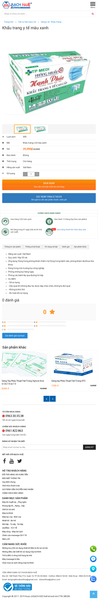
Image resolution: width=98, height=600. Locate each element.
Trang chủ (8, 22)
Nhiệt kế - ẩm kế (9, 520)
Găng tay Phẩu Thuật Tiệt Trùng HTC (68, 381)
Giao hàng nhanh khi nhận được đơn (70, 230)
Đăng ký (89, 447)
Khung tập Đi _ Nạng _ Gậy (13, 506)
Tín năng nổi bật (51, 247)
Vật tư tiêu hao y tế (27, 22)
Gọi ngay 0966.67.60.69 (49, 196)
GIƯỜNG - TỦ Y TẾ (9, 528)
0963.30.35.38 (13, 416)
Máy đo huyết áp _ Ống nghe (14, 502)
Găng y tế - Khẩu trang (51, 22)
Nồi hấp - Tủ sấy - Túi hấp (12, 524)
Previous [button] (3, 77)
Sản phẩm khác (80, 247)
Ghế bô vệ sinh (8, 509)
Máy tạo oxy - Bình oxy (11, 517)
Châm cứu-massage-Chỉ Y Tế (14, 535)
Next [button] (94, 77)
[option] (49, 77)
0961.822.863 (12, 430)
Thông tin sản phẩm (12, 247)
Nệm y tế (6, 539)
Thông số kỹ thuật (32, 247)
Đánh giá (65, 247)
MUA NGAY (49, 183)
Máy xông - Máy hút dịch (12, 532)
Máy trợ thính (7, 513)
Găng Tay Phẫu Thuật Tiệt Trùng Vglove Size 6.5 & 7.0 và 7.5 (23, 382)
